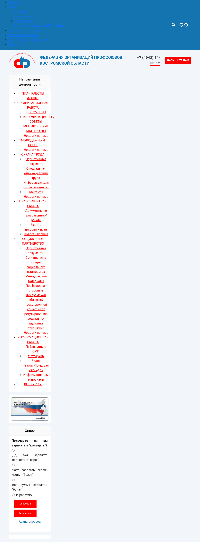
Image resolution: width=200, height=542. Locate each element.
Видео (36, 361)
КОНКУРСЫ (33, 384)
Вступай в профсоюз (23, 35)
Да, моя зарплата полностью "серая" (29, 457)
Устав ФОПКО (24, 21)
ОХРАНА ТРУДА (32, 154)
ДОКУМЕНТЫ (36, 112)
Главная (14, 2)
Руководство (24, 16)
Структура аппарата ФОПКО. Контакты (42, 26)
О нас (12, 7)
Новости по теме (36, 136)
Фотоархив (36, 356)
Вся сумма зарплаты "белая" (29, 487)
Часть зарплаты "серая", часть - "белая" (29, 472)
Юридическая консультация (28, 40)
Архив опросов (30, 521)
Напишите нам (178, 60)
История (20, 11)
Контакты (15, 44)
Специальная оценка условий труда (36, 173)
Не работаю (23, 495)
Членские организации (25, 30)
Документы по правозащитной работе (36, 215)
